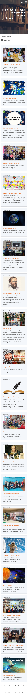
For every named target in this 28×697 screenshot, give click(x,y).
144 (9, 692)
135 (19, 685)
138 (8, 689)
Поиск (22, 2)
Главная (3, 36)
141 (20, 689)
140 (16, 689)
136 (23, 685)
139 (12, 689)
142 (24, 689)
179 (15, 692)
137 (5, 689)
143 (5, 692)
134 (15, 685)
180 (19, 692)
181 (23, 692)
